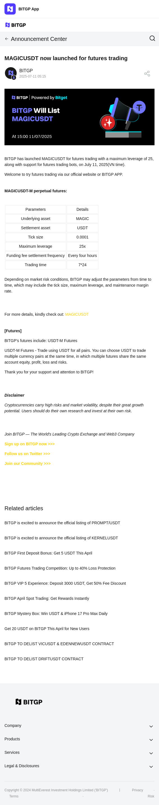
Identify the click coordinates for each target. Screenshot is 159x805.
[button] (79, 726)
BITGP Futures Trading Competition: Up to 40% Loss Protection (60, 568)
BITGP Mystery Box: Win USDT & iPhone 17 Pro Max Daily (56, 613)
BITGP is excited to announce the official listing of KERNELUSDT (61, 538)
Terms (14, 796)
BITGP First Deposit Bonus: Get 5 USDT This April (48, 553)
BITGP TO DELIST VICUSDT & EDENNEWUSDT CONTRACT (59, 644)
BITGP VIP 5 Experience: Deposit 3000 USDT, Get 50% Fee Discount (65, 583)
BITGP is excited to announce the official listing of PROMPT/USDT (62, 523)
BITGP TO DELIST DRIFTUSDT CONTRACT (44, 659)
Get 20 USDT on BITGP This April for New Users (46, 628)
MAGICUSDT (77, 314)
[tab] (79, 726)
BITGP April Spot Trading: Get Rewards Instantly (46, 598)
